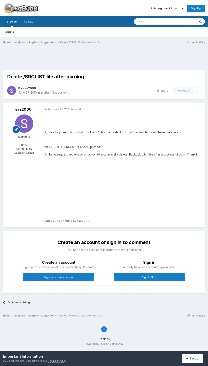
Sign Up (196, 8)
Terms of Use (56, 360)
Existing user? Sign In (167, 8)
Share (162, 90)
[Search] (154, 21)
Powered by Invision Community (104, 343)
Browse (12, 23)
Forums (9, 31)
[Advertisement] (104, 59)
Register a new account (59, 277)
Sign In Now (149, 277)
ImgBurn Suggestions (55, 92)
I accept (193, 358)
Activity (28, 21)
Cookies (104, 339)
